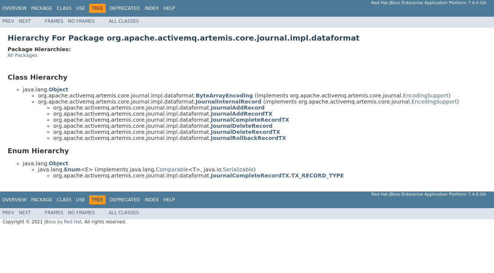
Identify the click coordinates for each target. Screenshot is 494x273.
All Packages (22, 55)
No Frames (81, 21)
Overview (14, 8)
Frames (54, 21)
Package (41, 8)
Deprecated (125, 8)
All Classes (124, 21)
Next (25, 21)
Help (169, 8)
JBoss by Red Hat (63, 221)
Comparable (172, 169)
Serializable (238, 169)
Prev (8, 21)
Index (152, 8)
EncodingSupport (425, 96)
